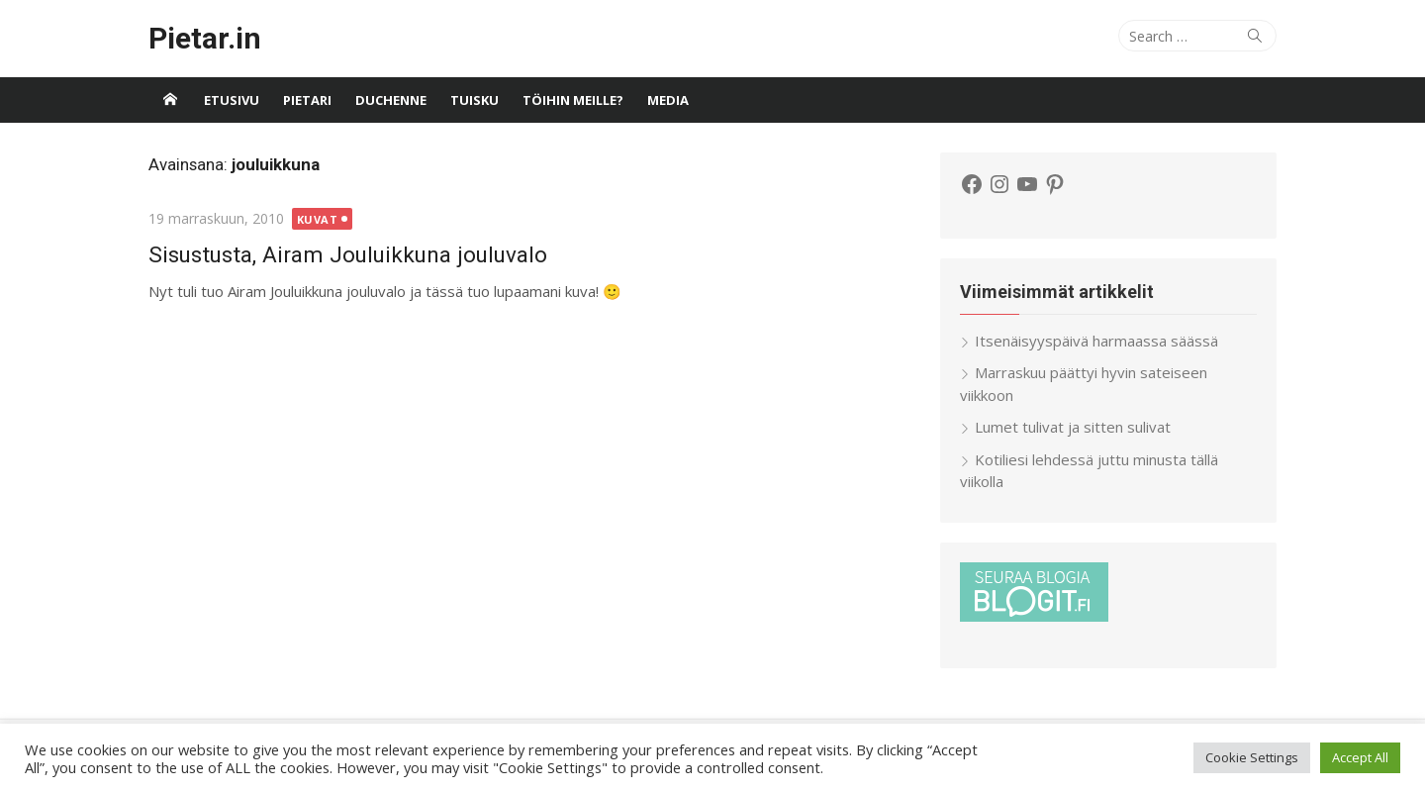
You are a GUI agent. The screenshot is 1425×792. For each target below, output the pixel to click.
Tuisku (474, 100)
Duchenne (391, 100)
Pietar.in (204, 38)
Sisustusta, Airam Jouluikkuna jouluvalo (347, 254)
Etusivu (231, 100)
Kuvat (317, 219)
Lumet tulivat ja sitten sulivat (1073, 427)
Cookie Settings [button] (1251, 757)
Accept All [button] (1360, 757)
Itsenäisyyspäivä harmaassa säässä (1096, 340)
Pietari (307, 100)
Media (668, 100)
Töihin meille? (572, 100)
